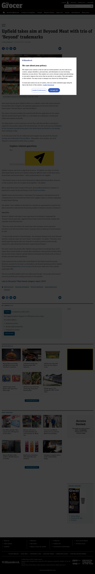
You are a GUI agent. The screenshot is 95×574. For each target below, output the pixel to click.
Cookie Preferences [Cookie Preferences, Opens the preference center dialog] (39, 90)
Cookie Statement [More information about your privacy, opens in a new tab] (48, 85)
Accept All (54, 90)
